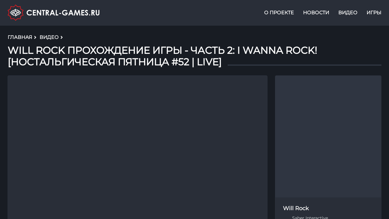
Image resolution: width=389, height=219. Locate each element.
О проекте (279, 13)
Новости (316, 13)
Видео (347, 13)
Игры (374, 13)
